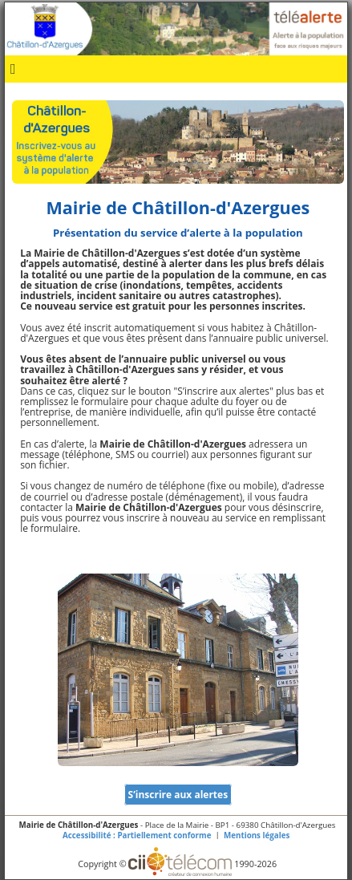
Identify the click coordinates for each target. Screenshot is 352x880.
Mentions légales (256, 834)
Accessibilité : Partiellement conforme (137, 834)
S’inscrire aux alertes (178, 794)
